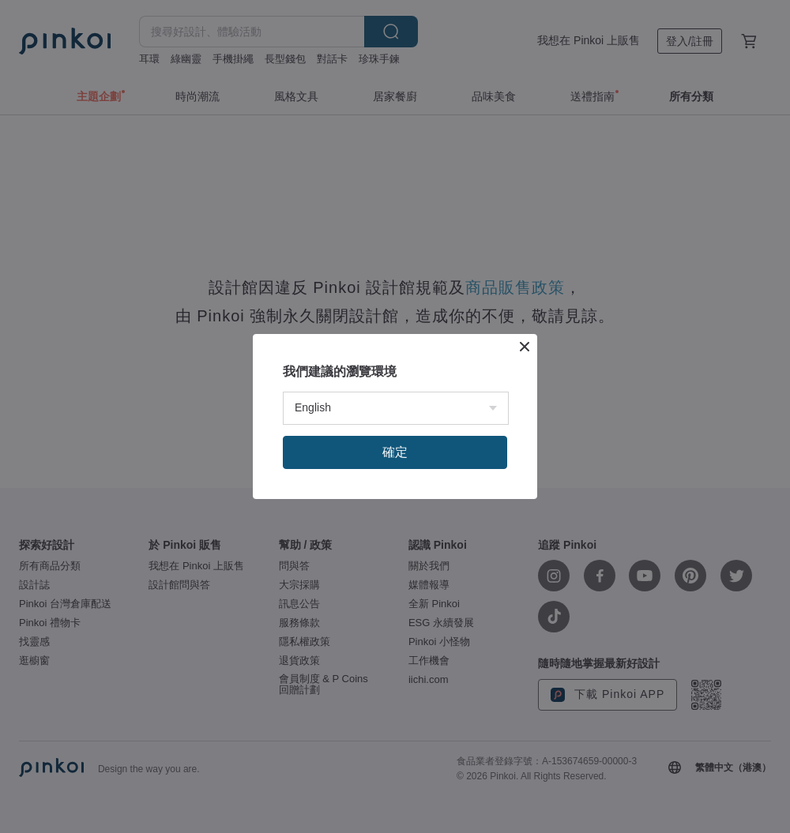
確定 (395, 452)
